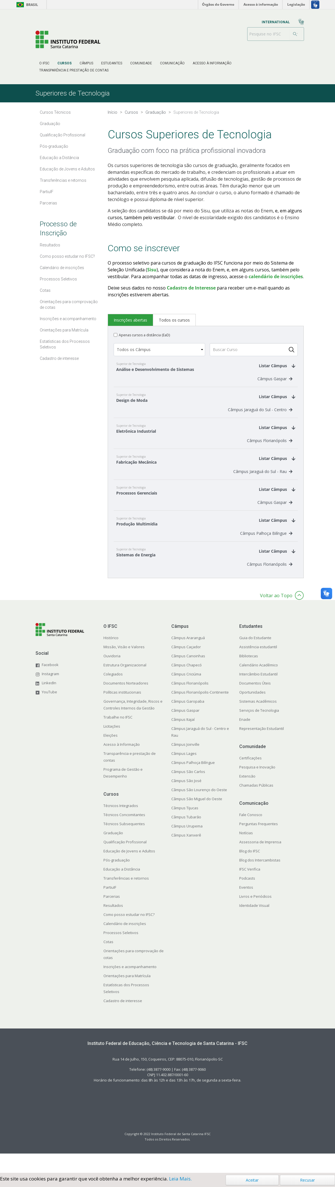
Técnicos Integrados (120, 825)
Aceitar (252, 1180)
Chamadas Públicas (256, 805)
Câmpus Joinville (185, 764)
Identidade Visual (254, 925)
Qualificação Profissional (125, 861)
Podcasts (247, 898)
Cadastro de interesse (122, 1020)
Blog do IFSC (249, 870)
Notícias (246, 852)
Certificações (250, 777)
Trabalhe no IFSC (117, 737)
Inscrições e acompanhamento (130, 986)
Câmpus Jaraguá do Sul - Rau (262, 482)
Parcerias (111, 916)
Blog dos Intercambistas (259, 879)
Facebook (50, 684)
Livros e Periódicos (255, 916)
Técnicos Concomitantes (124, 834)
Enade (244, 739)
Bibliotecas (248, 675)
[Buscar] (295, 34)
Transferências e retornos (126, 898)
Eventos (246, 907)
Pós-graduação (116, 879)
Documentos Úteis (255, 703)
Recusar (307, 1180)
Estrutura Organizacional (124, 684)
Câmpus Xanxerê (186, 854)
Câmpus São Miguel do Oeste (196, 818)
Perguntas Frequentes (258, 843)
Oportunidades (252, 712)
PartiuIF (109, 907)
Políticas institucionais (122, 712)
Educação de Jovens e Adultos (129, 870)
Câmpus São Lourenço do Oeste (199, 809)
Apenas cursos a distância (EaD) (144, 335)
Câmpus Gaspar (274, 381)
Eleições (110, 755)
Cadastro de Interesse (191, 288)
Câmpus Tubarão (186, 836)
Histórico (110, 657)
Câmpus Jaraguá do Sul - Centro (260, 415)
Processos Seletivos (120, 952)
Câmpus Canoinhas (188, 675)
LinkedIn (49, 702)
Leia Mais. (180, 1178)
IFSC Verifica (249, 889)
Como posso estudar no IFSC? (129, 934)
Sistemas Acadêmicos (258, 721)
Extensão (247, 796)
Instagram (50, 693)
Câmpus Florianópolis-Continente (200, 712)
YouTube (49, 711)
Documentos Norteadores (125, 703)
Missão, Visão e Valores (124, 666)
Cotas (108, 961)
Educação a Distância (121, 889)
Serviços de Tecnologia (259, 730)
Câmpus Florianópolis (269, 449)
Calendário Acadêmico (258, 684)
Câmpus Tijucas (184, 827)
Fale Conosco (250, 834)
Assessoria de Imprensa (260, 861)
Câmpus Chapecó (186, 684)
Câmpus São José (186, 800)
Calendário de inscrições (124, 943)
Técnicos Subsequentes (124, 843)
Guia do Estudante (255, 657)
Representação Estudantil (261, 748)
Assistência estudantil (258, 666)
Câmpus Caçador (186, 666)
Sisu (152, 270)
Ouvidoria (111, 675)
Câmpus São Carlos (188, 791)
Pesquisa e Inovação (257, 786)
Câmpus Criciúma (186, 693)
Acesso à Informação (121, 764)
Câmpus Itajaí (183, 739)
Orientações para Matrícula (127, 995)
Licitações (111, 746)
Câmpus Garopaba (187, 721)
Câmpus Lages (184, 773)
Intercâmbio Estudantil (258, 693)
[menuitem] (44, 63)
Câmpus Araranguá (188, 657)
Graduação (113, 852)
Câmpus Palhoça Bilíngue (266, 550)
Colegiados (113, 693)
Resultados (113, 925)
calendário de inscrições (276, 276)
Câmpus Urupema (187, 845)
